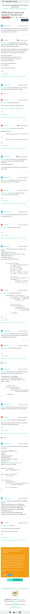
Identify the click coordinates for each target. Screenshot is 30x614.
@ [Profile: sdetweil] (3, 87)
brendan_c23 (7, 25)
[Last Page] (21, 580)
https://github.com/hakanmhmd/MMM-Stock (12, 108)
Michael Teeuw (21, 599)
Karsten (15, 602)
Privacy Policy (17, 607)
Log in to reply (25, 20)
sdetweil (6, 40)
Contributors (15, 606)
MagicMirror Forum (11, 1)
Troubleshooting (6, 17)
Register (5, 574)
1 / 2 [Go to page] (15, 580)
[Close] (27, 549)
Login (10, 574)
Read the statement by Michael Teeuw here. (15, 8)
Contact (11, 607)
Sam (15, 601)
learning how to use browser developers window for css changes (13, 76)
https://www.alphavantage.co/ (14, 462)
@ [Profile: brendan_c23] (4, 43)
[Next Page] (18, 580)
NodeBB (17, 604)
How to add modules (5, 73)
